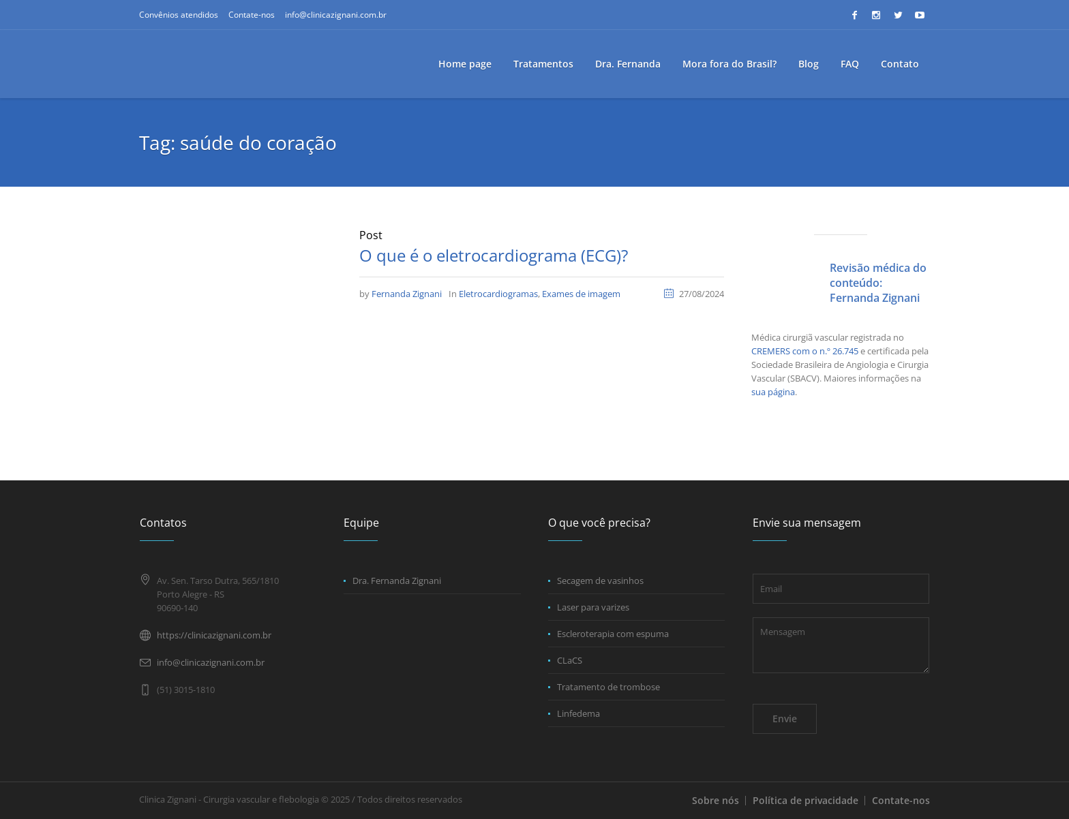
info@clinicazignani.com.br (336, 14)
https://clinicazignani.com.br (214, 635)
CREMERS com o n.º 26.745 (804, 351)
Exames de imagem (581, 294)
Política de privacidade (805, 800)
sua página (773, 392)
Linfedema (578, 713)
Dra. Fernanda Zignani (396, 580)
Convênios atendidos (178, 14)
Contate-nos (251, 14)
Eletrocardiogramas (498, 294)
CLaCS (569, 660)
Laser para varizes (593, 607)
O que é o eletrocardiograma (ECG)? (493, 255)
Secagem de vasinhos (600, 580)
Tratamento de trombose (608, 687)
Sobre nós (715, 800)
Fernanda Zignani (407, 294)
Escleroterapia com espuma (613, 634)
